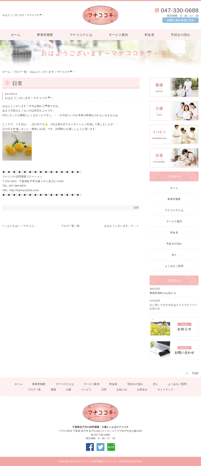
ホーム (16, 34)
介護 (68, 389)
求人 (174, 254)
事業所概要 (45, 34)
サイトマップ (165, 389)
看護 (53, 389)
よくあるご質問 (174, 266)
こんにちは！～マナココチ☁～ (21, 225)
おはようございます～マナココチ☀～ (120, 225)
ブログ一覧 (20, 71)
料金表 (149, 34)
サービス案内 (118, 34)
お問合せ (142, 389)
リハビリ (86, 389)
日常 (136, 207)
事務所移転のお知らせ (163, 293)
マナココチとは (81, 34)
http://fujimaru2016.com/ (24, 190)
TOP (195, 373)
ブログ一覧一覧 (70, 225)
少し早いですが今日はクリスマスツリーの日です (173, 306)
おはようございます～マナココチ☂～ (52, 71)
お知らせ (122, 389)
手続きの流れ (180, 34)
